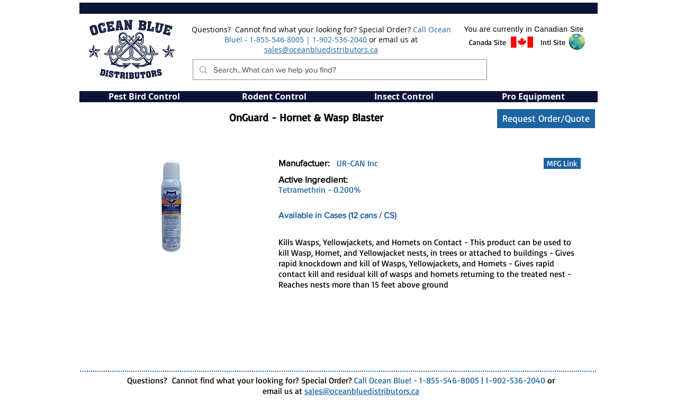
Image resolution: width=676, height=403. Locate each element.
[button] (487, 42)
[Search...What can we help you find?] (338, 69)
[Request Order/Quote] (546, 118)
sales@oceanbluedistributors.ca (321, 49)
